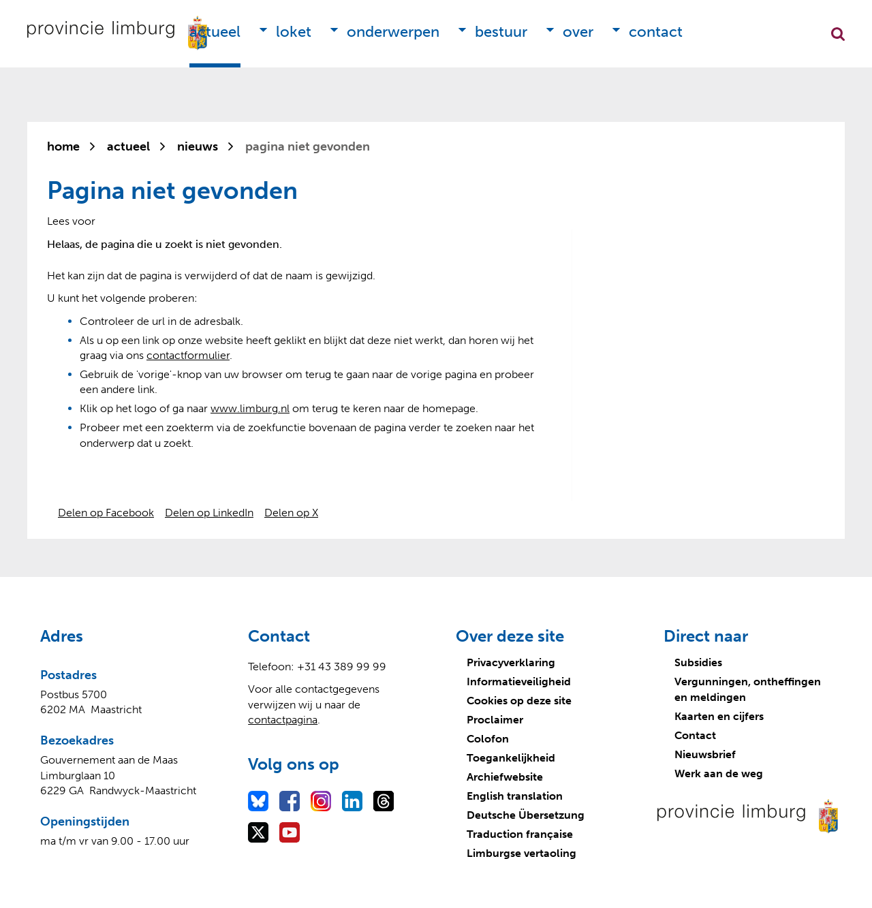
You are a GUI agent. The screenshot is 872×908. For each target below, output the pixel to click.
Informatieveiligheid (519, 681)
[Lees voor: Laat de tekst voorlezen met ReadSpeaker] (71, 221)
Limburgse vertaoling (521, 853)
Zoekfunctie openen (838, 34)
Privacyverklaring (511, 662)
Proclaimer (495, 719)
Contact (656, 31)
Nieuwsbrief (705, 754)
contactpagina (282, 719)
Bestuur (501, 31)
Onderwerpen (393, 31)
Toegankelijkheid (511, 757)
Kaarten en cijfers (719, 716)
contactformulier (188, 355)
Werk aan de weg (718, 773)
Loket (293, 31)
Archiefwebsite (505, 776)
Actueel (214, 31)
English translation (515, 795)
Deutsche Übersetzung (526, 815)
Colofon (488, 738)
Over (578, 31)
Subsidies (698, 662)
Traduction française (520, 834)
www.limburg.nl (250, 408)
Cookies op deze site (519, 700)
